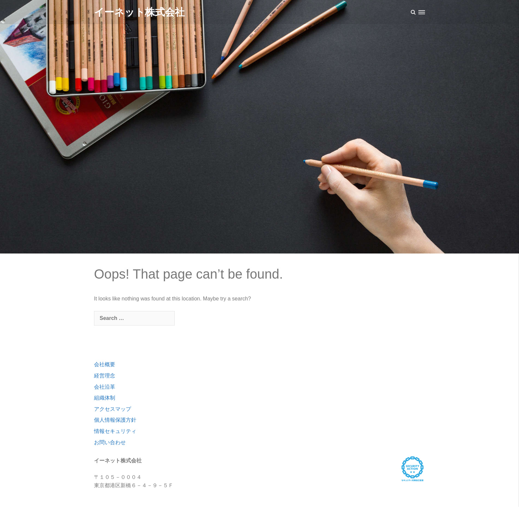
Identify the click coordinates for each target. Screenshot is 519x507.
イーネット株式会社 (139, 12)
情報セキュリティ (115, 431)
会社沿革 (104, 387)
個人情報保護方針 (115, 420)
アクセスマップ (112, 409)
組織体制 (104, 398)
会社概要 (104, 364)
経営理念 (104, 375)
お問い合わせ (110, 442)
